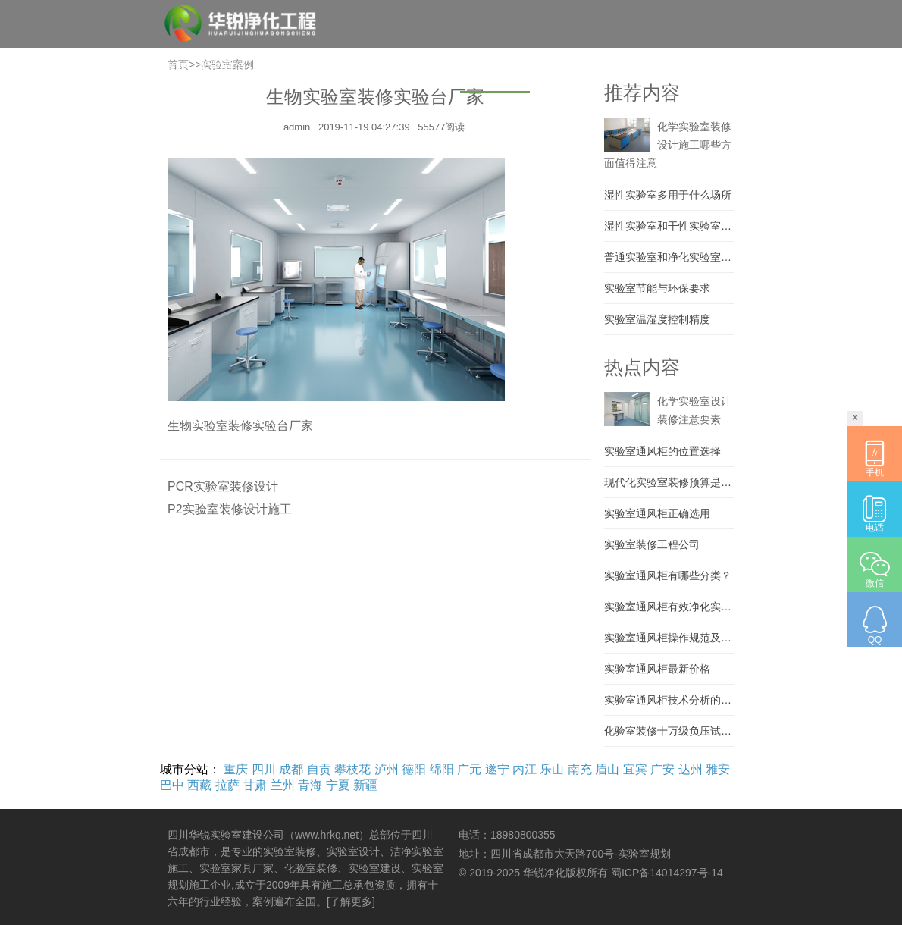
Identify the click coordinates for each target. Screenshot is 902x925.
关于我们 (222, 67)
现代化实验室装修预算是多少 (669, 482)
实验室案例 (495, 67)
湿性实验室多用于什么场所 (667, 195)
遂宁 (497, 769)
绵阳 (442, 769)
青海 (310, 785)
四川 (264, 769)
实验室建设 (285, 67)
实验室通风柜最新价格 (657, 669)
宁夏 (338, 785)
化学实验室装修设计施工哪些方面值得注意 (667, 145)
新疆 (365, 785)
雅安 (718, 769)
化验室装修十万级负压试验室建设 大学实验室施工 (669, 731)
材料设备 (558, 67)
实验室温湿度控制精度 (657, 319)
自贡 (319, 769)
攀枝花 (352, 769)
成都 (291, 769)
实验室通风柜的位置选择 (662, 451)
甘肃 (255, 785)
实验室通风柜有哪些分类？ (667, 575)
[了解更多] (351, 901)
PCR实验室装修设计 (223, 486)
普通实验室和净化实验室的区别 (669, 257)
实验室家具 (425, 67)
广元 (469, 769)
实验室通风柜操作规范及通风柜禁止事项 (669, 638)
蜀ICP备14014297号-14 (667, 873)
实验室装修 (355, 67)
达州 (690, 769)
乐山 (552, 769)
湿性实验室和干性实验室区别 (669, 226)
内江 (524, 769)
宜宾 (635, 769)
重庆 (236, 769)
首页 (176, 67)
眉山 (607, 769)
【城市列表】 (705, 116)
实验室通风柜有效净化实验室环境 (669, 606)
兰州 (283, 785)
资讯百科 (616, 67)
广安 (662, 769)
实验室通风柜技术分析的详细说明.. (669, 700)
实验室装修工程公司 (652, 544)
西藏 (199, 785)
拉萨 (227, 785)
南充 (580, 769)
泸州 (386, 769)
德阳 (414, 769)
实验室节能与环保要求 (657, 288)
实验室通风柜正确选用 (657, 513)
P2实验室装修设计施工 (230, 509)
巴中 (172, 785)
